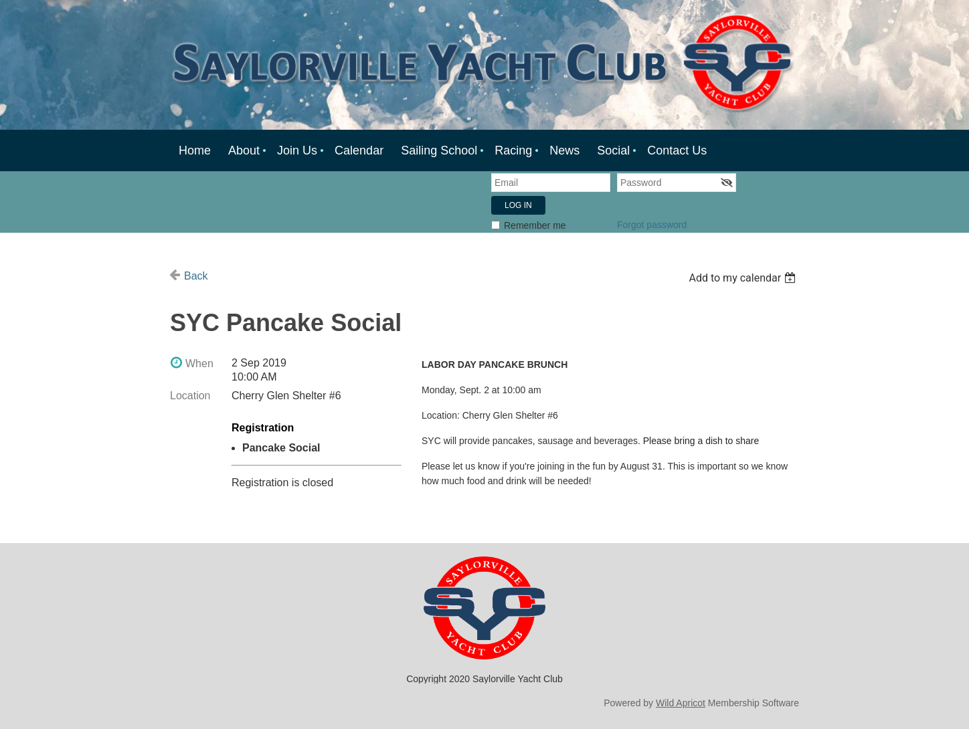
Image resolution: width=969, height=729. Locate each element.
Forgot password (652, 224)
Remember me (535, 225)
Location (190, 395)
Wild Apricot (680, 703)
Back (196, 276)
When (199, 363)
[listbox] (744, 278)
